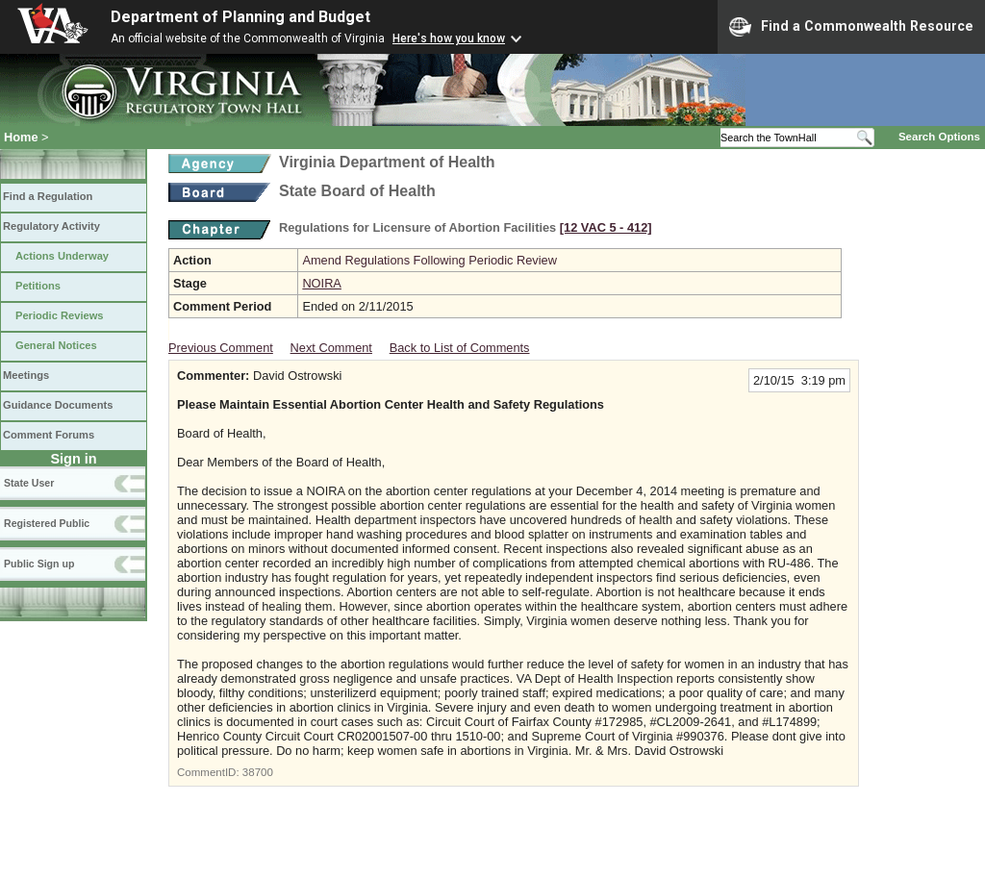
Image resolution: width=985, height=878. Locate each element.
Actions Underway (62, 256)
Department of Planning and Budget (240, 17)
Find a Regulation (47, 196)
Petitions (38, 285)
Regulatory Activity (51, 226)
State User (29, 483)
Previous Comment (220, 347)
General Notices (56, 345)
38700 (257, 772)
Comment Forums (48, 434)
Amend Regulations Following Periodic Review (429, 260)
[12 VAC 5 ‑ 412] (606, 227)
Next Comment (331, 347)
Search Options (939, 136)
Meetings (26, 375)
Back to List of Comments (460, 347)
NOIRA (321, 283)
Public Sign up (39, 563)
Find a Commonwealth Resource (851, 27)
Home (21, 137)
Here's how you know (448, 38)
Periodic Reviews (59, 315)
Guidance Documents (58, 405)
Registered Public (46, 523)
